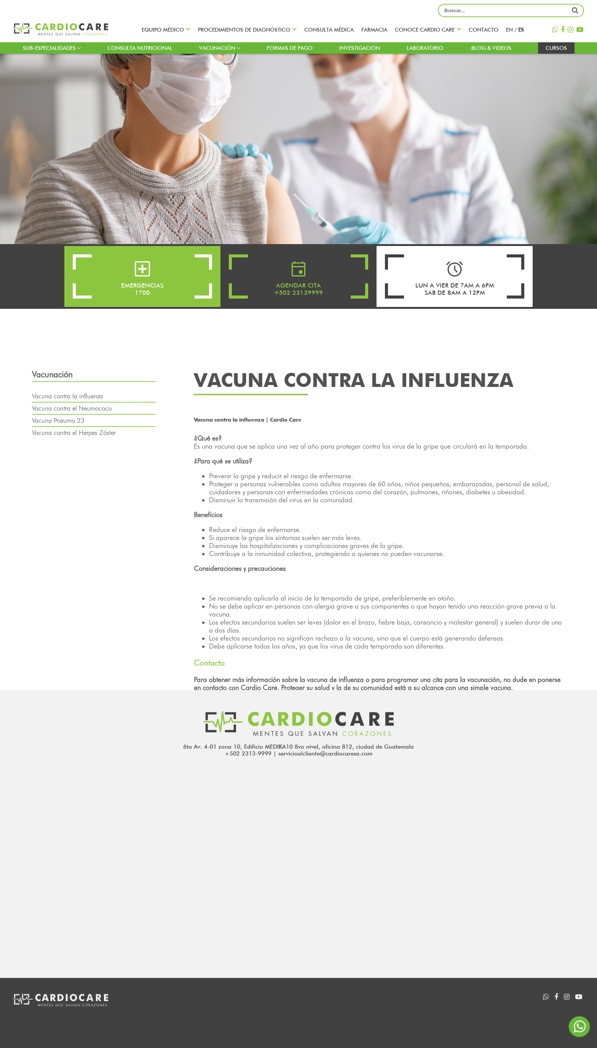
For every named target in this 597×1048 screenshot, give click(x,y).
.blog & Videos (490, 48)
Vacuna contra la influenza (67, 416)
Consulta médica (329, 30)
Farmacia (374, 30)
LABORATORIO (425, 48)
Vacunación (219, 48)
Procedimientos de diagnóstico (244, 30)
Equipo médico (163, 30)
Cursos (556, 48)
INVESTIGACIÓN (359, 48)
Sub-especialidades (52, 48)
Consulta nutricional (139, 48)
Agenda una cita (342, 1011)
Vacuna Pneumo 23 (58, 440)
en (510, 30)
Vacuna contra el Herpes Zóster (74, 452)
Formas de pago (290, 48)
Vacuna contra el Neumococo (72, 428)
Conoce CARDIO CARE (425, 30)
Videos (431, 1011)
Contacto (483, 30)
